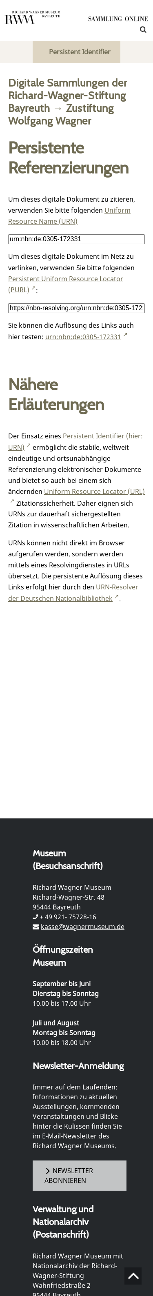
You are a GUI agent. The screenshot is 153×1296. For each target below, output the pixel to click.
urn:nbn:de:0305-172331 (83, 336)
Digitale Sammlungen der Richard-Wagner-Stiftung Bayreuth (67, 95)
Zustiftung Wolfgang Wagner (60, 114)
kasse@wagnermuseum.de (82, 926)
